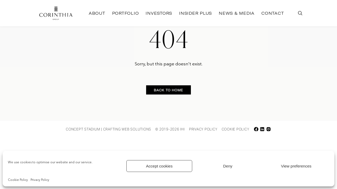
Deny (227, 166)
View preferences (296, 166)
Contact (272, 13)
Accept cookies (159, 166)
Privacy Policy (40, 180)
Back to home (168, 90)
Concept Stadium (83, 129)
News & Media (237, 13)
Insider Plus (195, 13)
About (97, 13)
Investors (159, 13)
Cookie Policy (18, 180)
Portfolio (125, 13)
